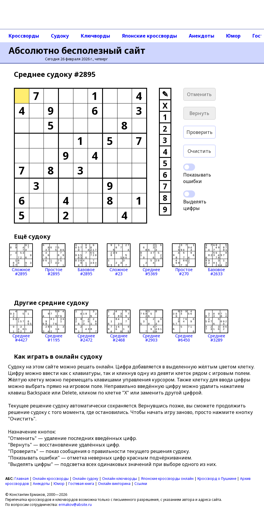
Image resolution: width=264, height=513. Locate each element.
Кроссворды (24, 36)
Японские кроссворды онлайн (167, 478)
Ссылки (140, 483)
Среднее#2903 (151, 326)
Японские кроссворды (149, 36)
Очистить (199, 151)
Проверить (199, 132)
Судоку (60, 36)
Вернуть (199, 113)
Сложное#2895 (21, 259)
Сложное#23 (119, 259)
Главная (22, 478)
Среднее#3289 (216, 326)
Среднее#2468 (119, 326)
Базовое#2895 (86, 259)
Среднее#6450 (184, 326)
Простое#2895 (53, 259)
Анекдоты (201, 36)
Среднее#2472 (86, 326)
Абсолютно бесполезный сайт (77, 50)
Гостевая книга (81, 483)
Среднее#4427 (21, 326)
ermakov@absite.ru (75, 504)
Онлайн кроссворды (51, 478)
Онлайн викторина (114, 483)
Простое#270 (184, 259)
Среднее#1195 (53, 326)
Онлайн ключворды (119, 478)
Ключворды (95, 36)
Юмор (233, 36)
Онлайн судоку (85, 478)
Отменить (199, 94)
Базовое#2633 (216, 259)
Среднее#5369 (151, 259)
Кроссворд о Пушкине (216, 478)
